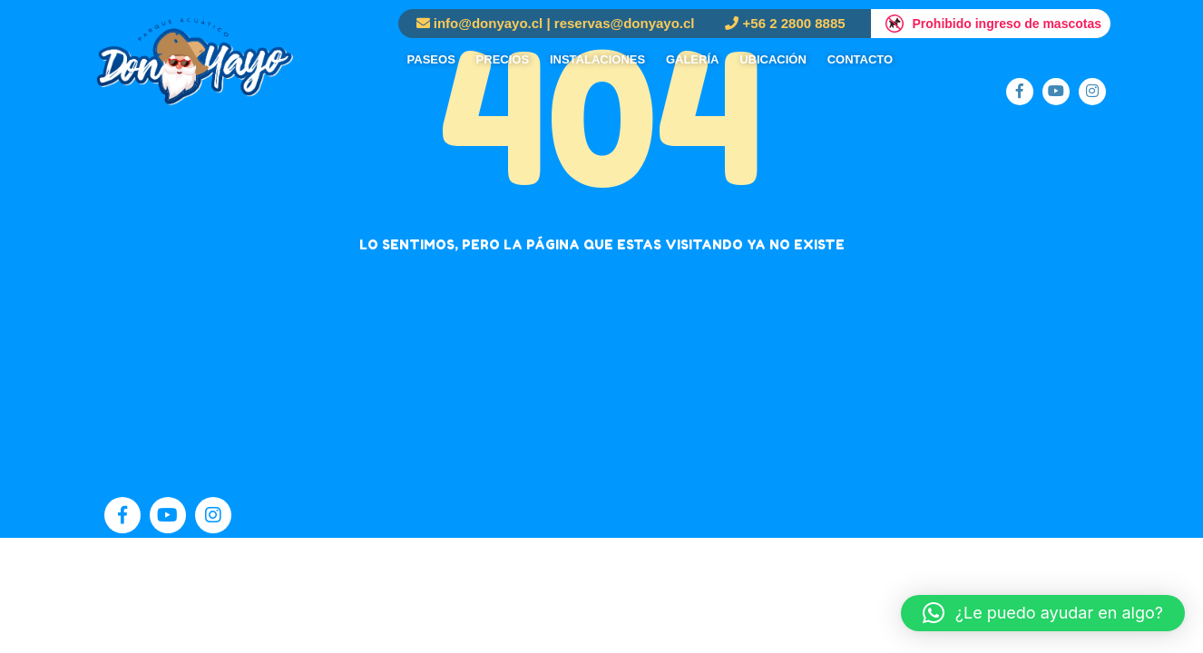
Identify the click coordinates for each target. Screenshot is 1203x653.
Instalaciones (597, 59)
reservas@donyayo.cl (624, 23)
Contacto (860, 59)
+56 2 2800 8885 (794, 23)
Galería (692, 59)
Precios (503, 59)
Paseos (431, 59)
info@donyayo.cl (488, 23)
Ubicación (773, 59)
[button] (1043, 613)
